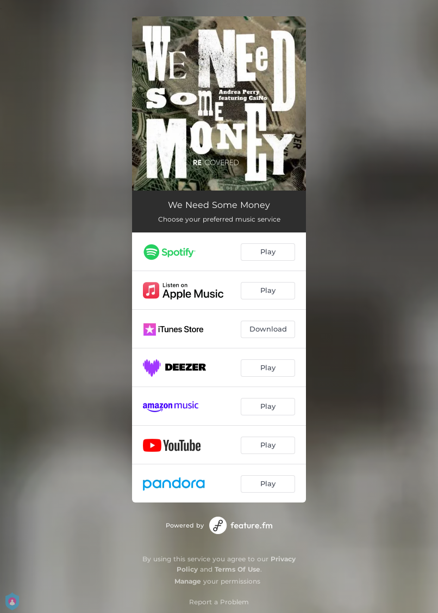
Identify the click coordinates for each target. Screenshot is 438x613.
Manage (187, 581)
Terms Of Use (237, 569)
